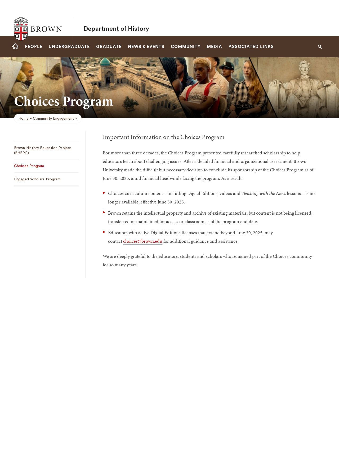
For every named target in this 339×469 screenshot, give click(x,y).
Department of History (116, 18)
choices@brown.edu (142, 241)
